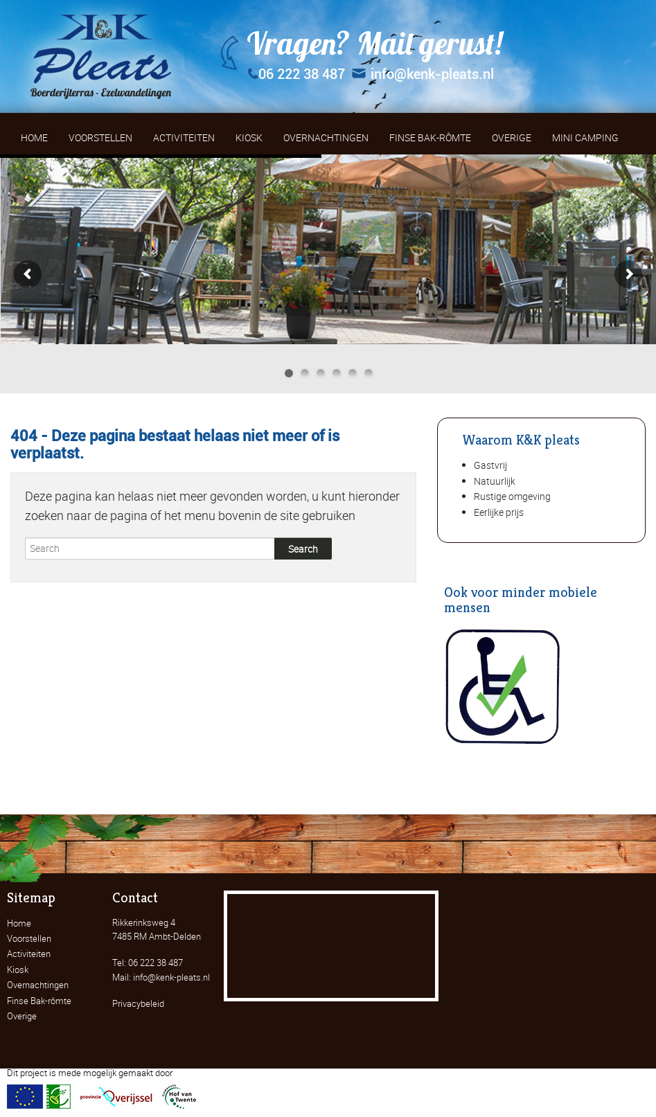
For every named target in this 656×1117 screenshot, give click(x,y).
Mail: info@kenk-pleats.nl (161, 977)
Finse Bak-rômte (39, 1000)
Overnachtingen (38, 985)
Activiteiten (29, 953)
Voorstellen (29, 938)
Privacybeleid (138, 1003)
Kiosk (17, 969)
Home (19, 923)
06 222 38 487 (296, 74)
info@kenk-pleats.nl (423, 74)
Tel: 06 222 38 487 (147, 962)
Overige (22, 1016)
